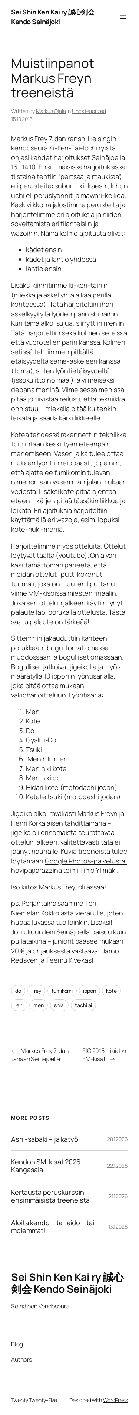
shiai (59, 1005)
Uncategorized (89, 110)
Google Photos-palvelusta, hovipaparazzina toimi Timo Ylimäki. (69, 865)
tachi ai (83, 1005)
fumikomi (62, 990)
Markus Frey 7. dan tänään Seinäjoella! (40, 1055)
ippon (89, 990)
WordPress (115, 1399)
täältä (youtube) (62, 555)
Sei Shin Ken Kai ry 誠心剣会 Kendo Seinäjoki (52, 16)
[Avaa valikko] (123, 17)
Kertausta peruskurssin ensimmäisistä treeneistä (50, 1196)
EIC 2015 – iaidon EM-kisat (104, 1055)
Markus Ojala (51, 110)
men (38, 1005)
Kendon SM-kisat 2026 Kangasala (45, 1165)
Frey (37, 990)
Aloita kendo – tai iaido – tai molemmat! (52, 1226)
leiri (19, 1005)
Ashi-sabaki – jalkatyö (44, 1139)
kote (111, 990)
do (18, 990)
